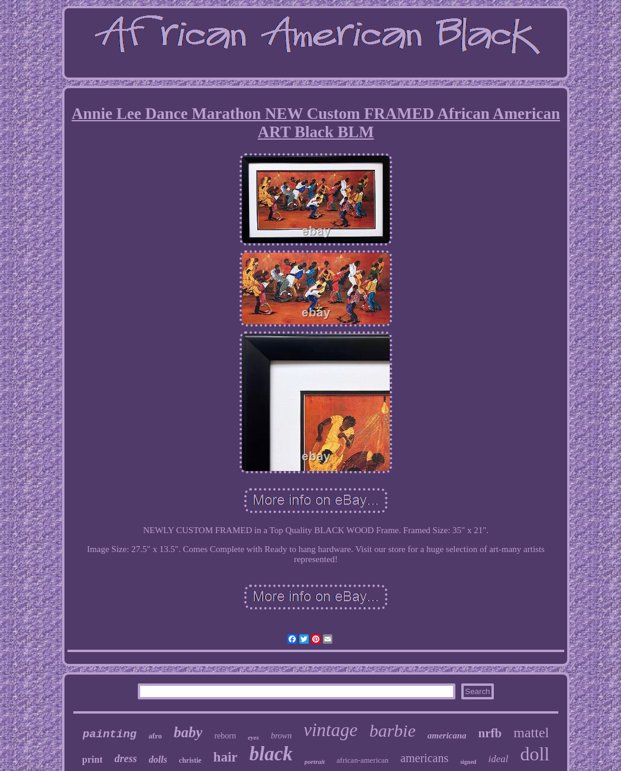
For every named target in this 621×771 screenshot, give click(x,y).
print (92, 759)
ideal (498, 758)
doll (534, 753)
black (271, 753)
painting (110, 734)
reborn (225, 735)
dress (125, 758)
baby (188, 732)
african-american (363, 760)
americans (424, 757)
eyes (253, 737)
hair (226, 757)
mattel (531, 732)
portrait (315, 761)
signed (468, 762)
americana (447, 735)
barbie (392, 730)
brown (281, 735)
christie (190, 760)
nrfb (490, 733)
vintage (330, 730)
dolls (157, 759)
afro (155, 735)
